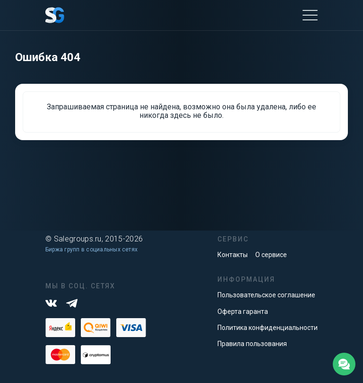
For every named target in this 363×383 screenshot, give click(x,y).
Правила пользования (252, 343)
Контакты (232, 254)
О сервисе (271, 254)
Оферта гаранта (242, 311)
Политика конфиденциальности (267, 327)
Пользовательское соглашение (266, 295)
